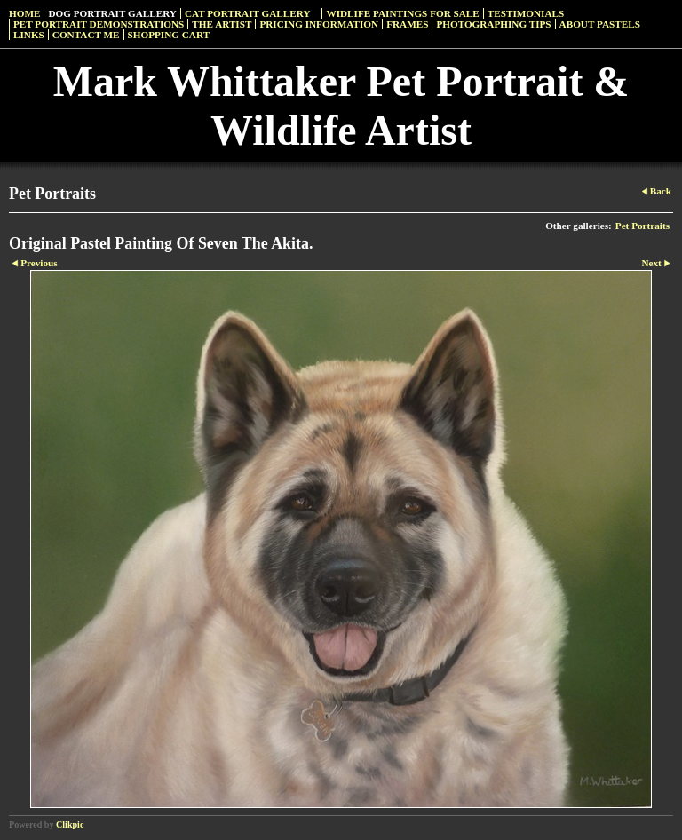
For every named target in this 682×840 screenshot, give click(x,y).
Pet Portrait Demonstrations (98, 24)
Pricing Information (318, 24)
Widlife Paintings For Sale (402, 13)
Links (28, 34)
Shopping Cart (169, 34)
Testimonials (526, 13)
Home (24, 13)
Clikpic (69, 824)
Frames (407, 24)
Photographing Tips (493, 24)
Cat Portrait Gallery (248, 13)
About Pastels (599, 24)
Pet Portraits (642, 225)
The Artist (221, 24)
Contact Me (86, 34)
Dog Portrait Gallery (112, 13)
